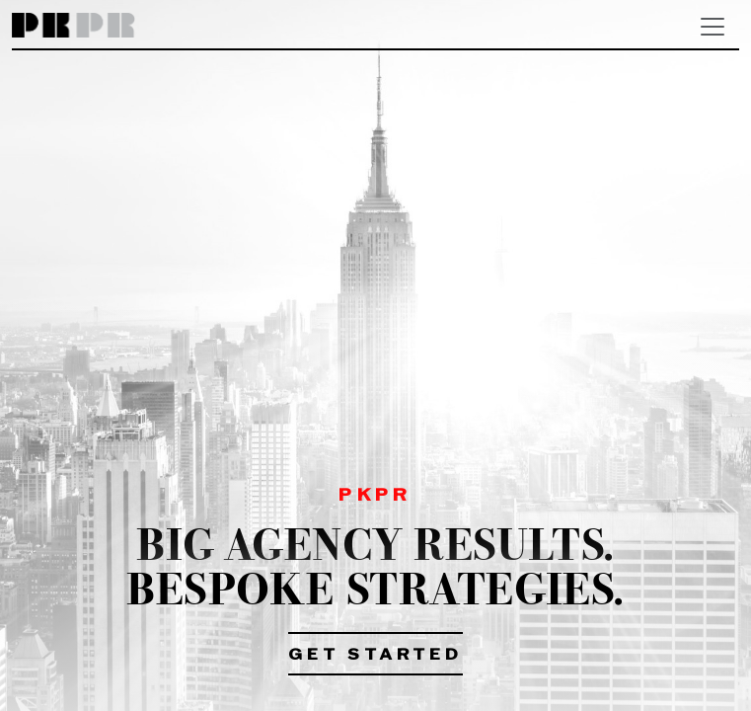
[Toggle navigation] (712, 26)
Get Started (375, 656)
